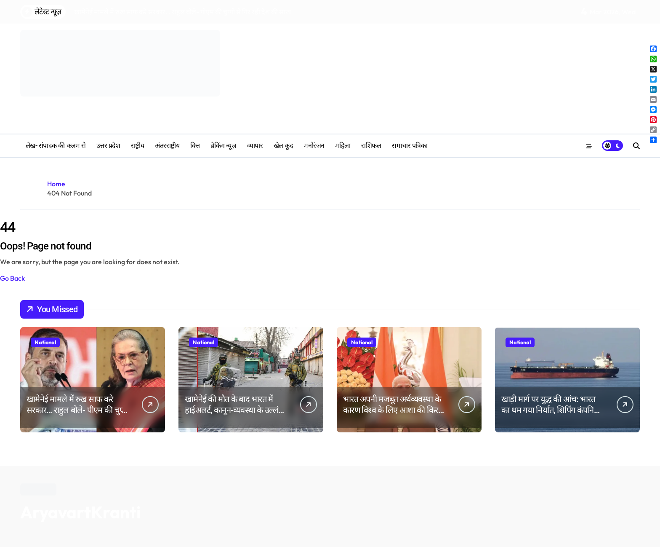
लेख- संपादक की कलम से (55, 146)
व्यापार (255, 146)
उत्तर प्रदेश (108, 146)
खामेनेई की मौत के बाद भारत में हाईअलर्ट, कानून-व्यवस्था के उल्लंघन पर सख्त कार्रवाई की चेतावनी (236, 410)
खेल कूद (283, 146)
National (45, 342)
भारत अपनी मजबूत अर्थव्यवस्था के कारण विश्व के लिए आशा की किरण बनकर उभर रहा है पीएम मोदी (393, 410)
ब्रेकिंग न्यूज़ (223, 146)
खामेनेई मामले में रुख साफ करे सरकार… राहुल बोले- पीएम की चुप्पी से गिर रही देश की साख (77, 410)
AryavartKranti (80, 512)
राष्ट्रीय (137, 146)
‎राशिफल (371, 146)
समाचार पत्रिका (409, 146)
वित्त (195, 146)
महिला (343, 146)
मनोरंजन (314, 146)
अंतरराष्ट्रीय (167, 146)
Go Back (12, 278)
